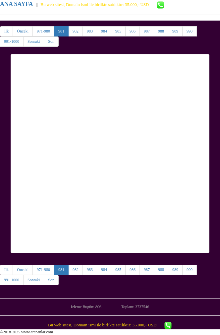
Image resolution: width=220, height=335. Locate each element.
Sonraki (34, 41)
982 (76, 31)
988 (161, 31)
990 (189, 31)
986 (133, 31)
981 (61, 31)
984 (104, 31)
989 (175, 31)
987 (147, 31)
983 (90, 31)
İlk (6, 31)
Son (51, 41)
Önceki (22, 31)
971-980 (43, 31)
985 (118, 31)
